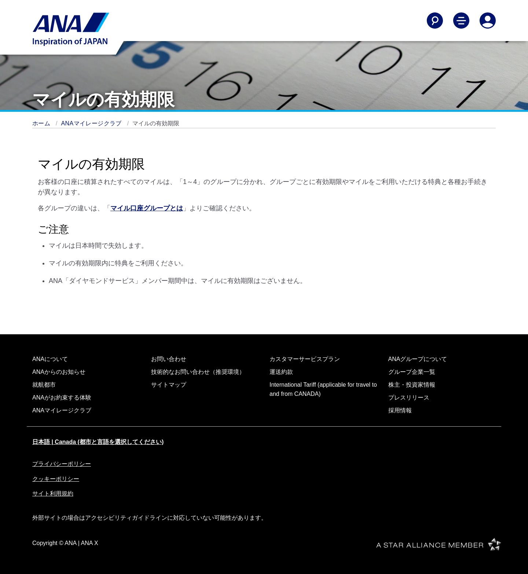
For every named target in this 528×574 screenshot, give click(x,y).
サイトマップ (168, 385)
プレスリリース (408, 397)
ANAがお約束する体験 (61, 397)
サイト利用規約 (52, 493)
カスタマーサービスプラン (305, 359)
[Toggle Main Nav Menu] (461, 20)
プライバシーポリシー (61, 464)
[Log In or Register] (488, 20)
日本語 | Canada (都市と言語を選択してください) (98, 442)
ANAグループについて (417, 359)
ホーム (42, 123)
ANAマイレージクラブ (92, 123)
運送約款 (281, 372)
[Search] (435, 20)
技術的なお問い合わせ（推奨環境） (198, 372)
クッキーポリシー (55, 479)
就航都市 (44, 385)
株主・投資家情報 (411, 385)
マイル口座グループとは (146, 208)
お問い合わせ (168, 359)
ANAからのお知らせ (58, 372)
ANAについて (50, 359)
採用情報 (400, 410)
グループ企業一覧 (411, 372)
